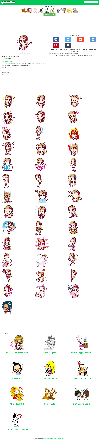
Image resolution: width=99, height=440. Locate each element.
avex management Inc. (7, 61)
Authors (55, 438)
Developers (47, 438)
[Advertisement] (38, 26)
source (3, 74)
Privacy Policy (61, 438)
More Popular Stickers (49, 14)
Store (58, 438)
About (44, 438)
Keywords (51, 438)
